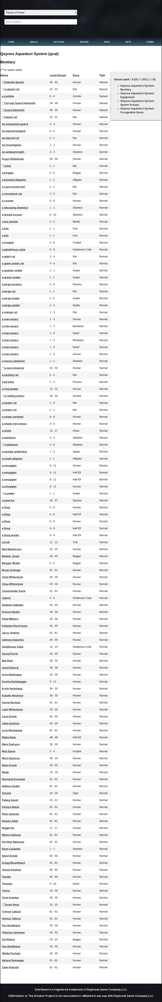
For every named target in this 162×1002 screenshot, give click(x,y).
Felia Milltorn (10, 618)
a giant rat (8, 256)
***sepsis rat (9, 117)
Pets (128, 42)
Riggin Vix (8, 828)
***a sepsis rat (10, 89)
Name (4, 75)
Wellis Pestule (11, 953)
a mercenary (10, 319)
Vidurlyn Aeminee (13, 932)
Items (11, 42)
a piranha (8, 381)
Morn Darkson (11, 758)
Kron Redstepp (12, 674)
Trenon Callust (11, 911)
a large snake (10, 298)
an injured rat (10, 138)
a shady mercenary (14, 423)
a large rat (9, 291)
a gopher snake (12, 270)
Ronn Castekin (11, 848)
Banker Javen (10, 556)
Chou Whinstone (12, 584)
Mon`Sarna (8, 751)
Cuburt (6, 598)
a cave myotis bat (13, 186)
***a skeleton (10, 444)
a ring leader (10, 388)
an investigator (12, 145)
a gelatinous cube (13, 249)
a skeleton (9, 437)
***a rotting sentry (13, 395)
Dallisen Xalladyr (13, 604)
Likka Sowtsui (10, 723)
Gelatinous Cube (12, 646)
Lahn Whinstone (12, 709)
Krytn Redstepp (12, 688)
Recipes (84, 42)
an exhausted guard (15, 124)
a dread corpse (12, 214)
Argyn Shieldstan (13, 158)
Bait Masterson (11, 549)
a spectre (8, 500)
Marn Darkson (11, 744)
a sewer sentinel (12, 416)
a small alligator (12, 458)
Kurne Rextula (11, 702)
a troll (6, 542)
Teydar (6, 876)
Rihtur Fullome (11, 834)
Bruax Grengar (11, 570)
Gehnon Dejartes (13, 639)
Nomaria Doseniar (13, 779)
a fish (5, 228)
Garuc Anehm (10, 632)
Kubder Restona (12, 695)
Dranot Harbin (11, 611)
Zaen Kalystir (10, 967)
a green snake (11, 277)
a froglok (8, 242)
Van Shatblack (11, 925)
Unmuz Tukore (11, 918)
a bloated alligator (14, 179)
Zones (150, 42)
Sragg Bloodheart (13, 862)
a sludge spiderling (14, 451)
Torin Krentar (10, 897)
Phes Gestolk (10, 814)
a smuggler (9, 465)
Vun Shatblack (11, 946)
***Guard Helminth (13, 110)
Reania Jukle (10, 821)
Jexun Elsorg (10, 667)
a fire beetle (10, 221)
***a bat (6, 165)
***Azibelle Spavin (13, 82)
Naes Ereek (9, 765)
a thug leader (10, 535)
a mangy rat (9, 312)
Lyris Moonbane (12, 730)
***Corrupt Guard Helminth (18, 103)
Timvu (6, 890)
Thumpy (7, 883)
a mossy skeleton (13, 361)
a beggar (8, 172)
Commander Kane (13, 591)
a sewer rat (9, 402)
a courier (8, 200)
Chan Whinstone (12, 577)
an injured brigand (13, 131)
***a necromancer (13, 368)
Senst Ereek (10, 855)
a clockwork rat (12, 193)
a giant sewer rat (13, 263)
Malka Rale (9, 737)
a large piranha (12, 284)
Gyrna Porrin (10, 653)
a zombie (8, 96)
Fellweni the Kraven (15, 625)
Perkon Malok (10, 807)
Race (76, 75)
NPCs (107, 42)
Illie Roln (7, 660)
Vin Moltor (8, 939)
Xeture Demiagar (13, 960)
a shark (6, 430)
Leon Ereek (9, 716)
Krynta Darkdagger (14, 681)
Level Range (58, 75)
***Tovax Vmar (10, 904)
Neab (5, 772)
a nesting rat (10, 375)
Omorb (6, 793)
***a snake (8, 493)
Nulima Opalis (11, 786)
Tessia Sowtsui (11, 869)
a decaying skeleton (15, 207)
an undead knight (13, 151)
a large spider (11, 305)
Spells (34, 42)
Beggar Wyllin (11, 563)
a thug (6, 507)
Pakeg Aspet (10, 800)
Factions (58, 42)
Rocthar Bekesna (13, 841)
